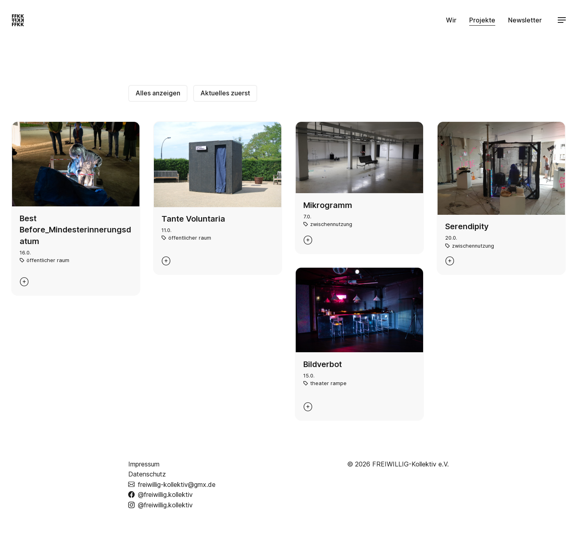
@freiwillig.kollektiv (160, 494)
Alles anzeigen (157, 93)
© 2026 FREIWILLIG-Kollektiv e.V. (398, 464)
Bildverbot (322, 364)
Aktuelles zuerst (225, 93)
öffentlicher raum (47, 260)
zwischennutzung (331, 224)
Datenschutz (147, 474)
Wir (451, 20)
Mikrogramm (327, 205)
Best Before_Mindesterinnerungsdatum (75, 230)
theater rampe (328, 383)
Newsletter (525, 20)
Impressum (143, 464)
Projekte (482, 20)
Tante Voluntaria (193, 219)
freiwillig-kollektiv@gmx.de (172, 484)
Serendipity (466, 226)
